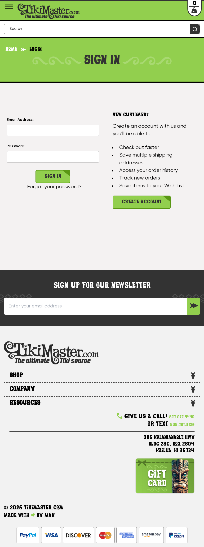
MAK (49, 515)
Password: (16, 146)
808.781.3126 (182, 425)
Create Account (142, 202)
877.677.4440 (182, 417)
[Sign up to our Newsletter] (193, 306)
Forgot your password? (54, 186)
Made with (19, 515)
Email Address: (20, 120)
